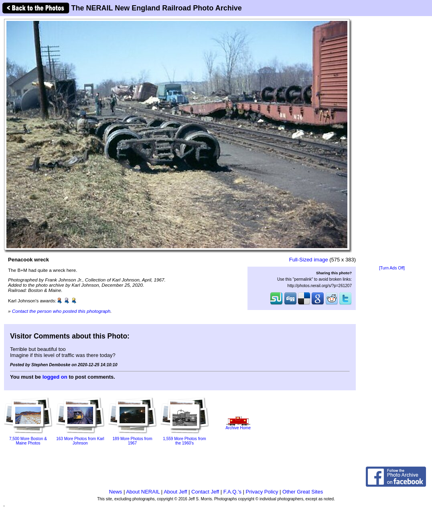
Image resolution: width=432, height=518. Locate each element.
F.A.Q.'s (232, 492)
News (115, 492)
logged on (55, 377)
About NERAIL (143, 492)
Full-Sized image (308, 260)
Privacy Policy (262, 492)
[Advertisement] (392, 141)
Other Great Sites (302, 492)
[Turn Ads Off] (392, 268)
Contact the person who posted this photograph (61, 311)
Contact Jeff (205, 492)
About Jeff (175, 492)
